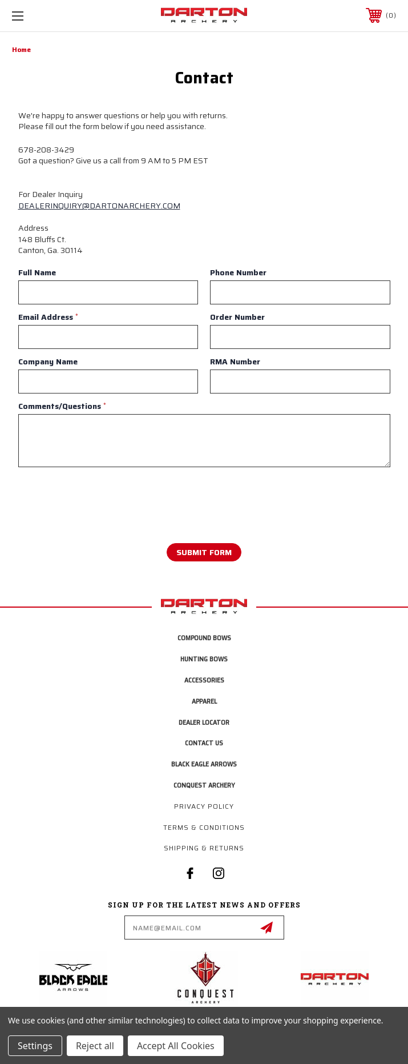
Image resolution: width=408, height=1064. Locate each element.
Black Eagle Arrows (204, 763)
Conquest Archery (204, 785)
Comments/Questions (62, 406)
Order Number (237, 317)
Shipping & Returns (204, 847)
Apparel (204, 701)
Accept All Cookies (176, 1045)
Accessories (204, 679)
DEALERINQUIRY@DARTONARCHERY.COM (99, 205)
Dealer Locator (204, 722)
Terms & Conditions (204, 827)
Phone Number (238, 272)
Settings (35, 1045)
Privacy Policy (204, 806)
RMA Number (235, 362)
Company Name (48, 362)
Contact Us (204, 742)
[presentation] (87, 498)
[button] (76, 978)
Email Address (48, 317)
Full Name (37, 272)
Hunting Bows (204, 658)
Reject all (95, 1045)
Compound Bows (204, 637)
